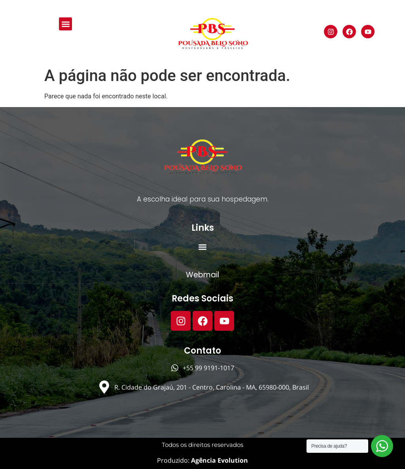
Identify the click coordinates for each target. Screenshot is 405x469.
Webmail (202, 274)
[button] (65, 23)
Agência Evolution (218, 460)
